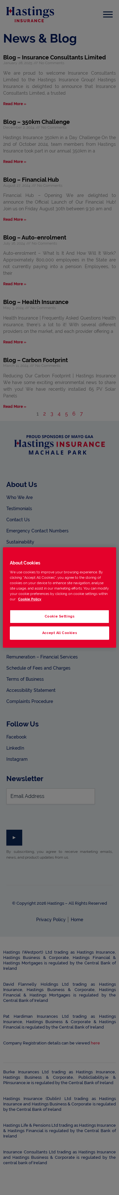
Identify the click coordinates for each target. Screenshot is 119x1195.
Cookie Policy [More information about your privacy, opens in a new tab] (29, 599)
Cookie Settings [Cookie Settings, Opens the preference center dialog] (60, 616)
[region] (59, 597)
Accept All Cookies (59, 633)
